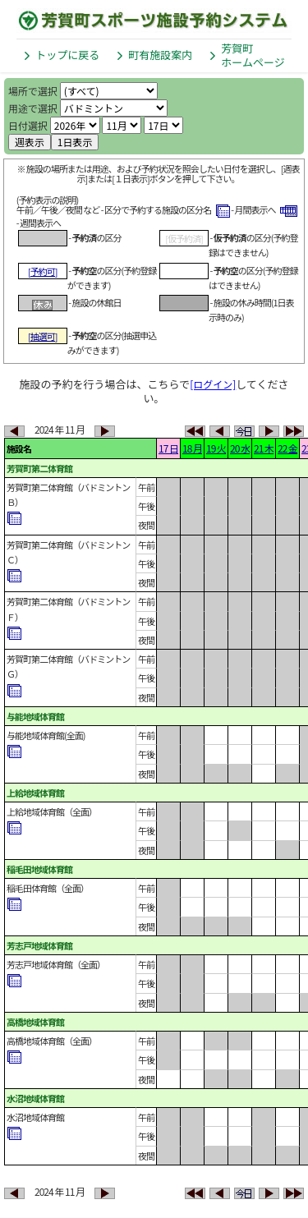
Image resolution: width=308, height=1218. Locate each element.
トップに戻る (67, 54)
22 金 (287, 448)
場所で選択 (32, 91)
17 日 (168, 448)
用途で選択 (32, 108)
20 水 (240, 448)
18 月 (192, 448)
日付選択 (28, 125)
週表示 (29, 142)
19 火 (216, 448)
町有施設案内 (160, 54)
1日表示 (75, 142)
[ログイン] (213, 384)
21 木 (264, 448)
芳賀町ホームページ (252, 55)
